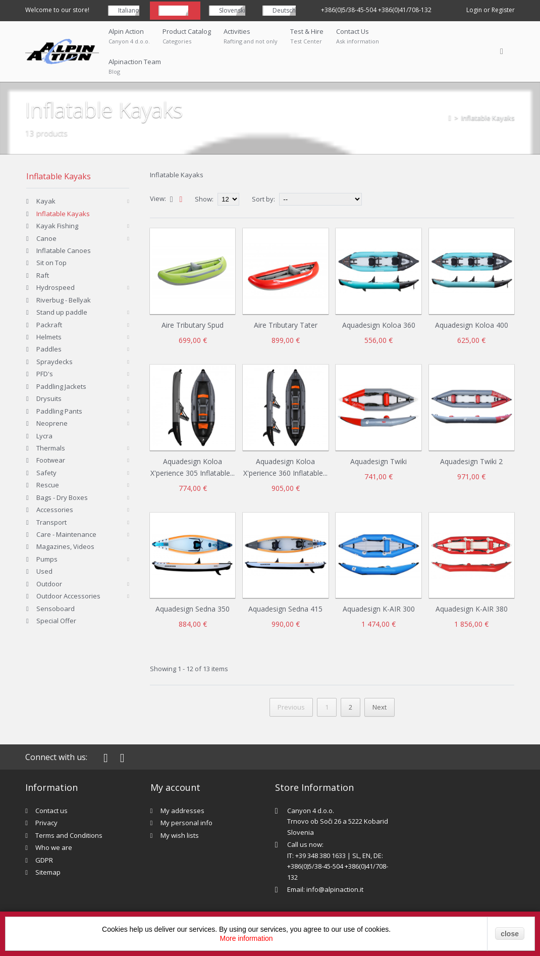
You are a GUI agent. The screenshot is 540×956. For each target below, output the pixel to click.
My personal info (186, 822)
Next (379, 707)
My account (175, 787)
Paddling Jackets (61, 386)
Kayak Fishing (57, 225)
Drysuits (49, 398)
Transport (51, 522)
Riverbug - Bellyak (63, 300)
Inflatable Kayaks (63, 213)
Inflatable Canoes (63, 250)
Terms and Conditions (68, 835)
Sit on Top (51, 262)
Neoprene (52, 423)
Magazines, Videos (65, 546)
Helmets (49, 336)
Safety (46, 472)
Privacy (46, 822)
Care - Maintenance (66, 534)
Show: (205, 199)
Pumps (47, 559)
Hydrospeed (55, 287)
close (510, 934)
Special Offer (56, 620)
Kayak (46, 201)
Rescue (47, 484)
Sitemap (48, 872)
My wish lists (179, 835)
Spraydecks (54, 361)
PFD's (44, 373)
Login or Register (490, 10)
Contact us (51, 810)
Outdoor (49, 583)
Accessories (54, 509)
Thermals (50, 447)
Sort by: (263, 199)
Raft (42, 275)
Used (44, 571)
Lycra (44, 435)
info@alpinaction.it (334, 889)
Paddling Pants (59, 411)
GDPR (44, 860)
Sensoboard (55, 608)
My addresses (182, 810)
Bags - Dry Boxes (62, 497)
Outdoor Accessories (68, 595)
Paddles (49, 349)
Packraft (49, 324)
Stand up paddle (61, 312)
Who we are (53, 847)
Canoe (46, 238)
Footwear (50, 460)
